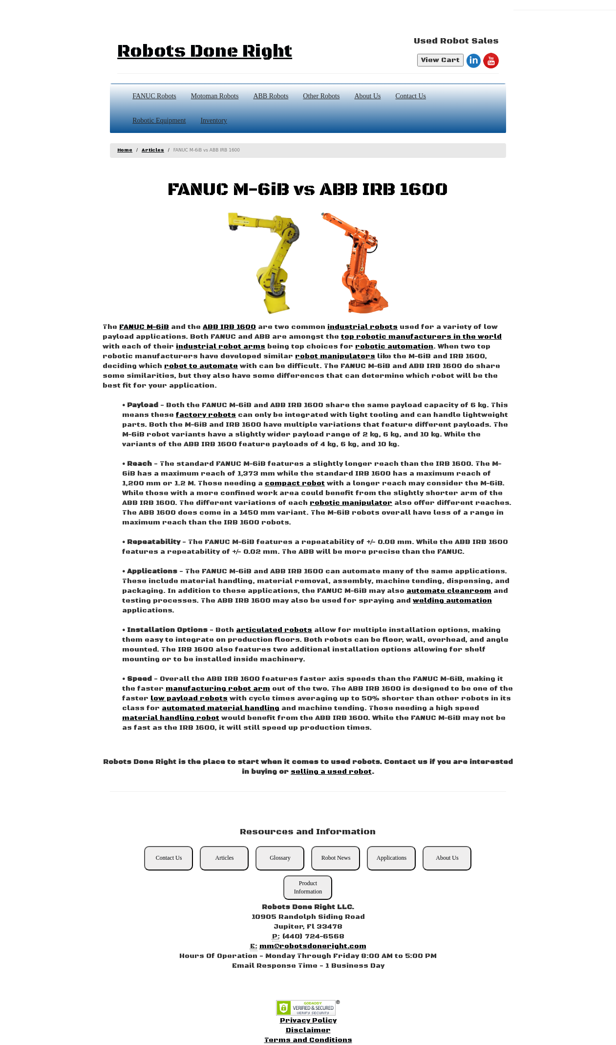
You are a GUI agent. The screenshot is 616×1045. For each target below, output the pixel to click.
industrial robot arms (220, 346)
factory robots (206, 415)
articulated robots (274, 630)
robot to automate (201, 366)
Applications (391, 857)
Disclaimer (308, 1030)
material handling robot (170, 718)
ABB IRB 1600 (229, 327)
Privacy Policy (308, 1020)
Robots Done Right (204, 52)
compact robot (295, 483)
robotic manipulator (351, 503)
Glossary (280, 857)
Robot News (336, 857)
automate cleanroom (448, 591)
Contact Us (410, 96)
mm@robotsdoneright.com (312, 946)
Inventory (213, 120)
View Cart (440, 60)
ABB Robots (270, 96)
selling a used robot (331, 771)
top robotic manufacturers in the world (421, 336)
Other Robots (321, 96)
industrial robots (362, 327)
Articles (153, 150)
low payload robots (189, 698)
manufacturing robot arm (218, 688)
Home (124, 150)
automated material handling (220, 708)
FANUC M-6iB (144, 327)
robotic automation (394, 346)
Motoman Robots (215, 96)
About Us (367, 96)
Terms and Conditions (308, 1040)
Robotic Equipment (159, 120)
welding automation (452, 600)
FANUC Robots (154, 96)
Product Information (308, 887)
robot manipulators (335, 356)
